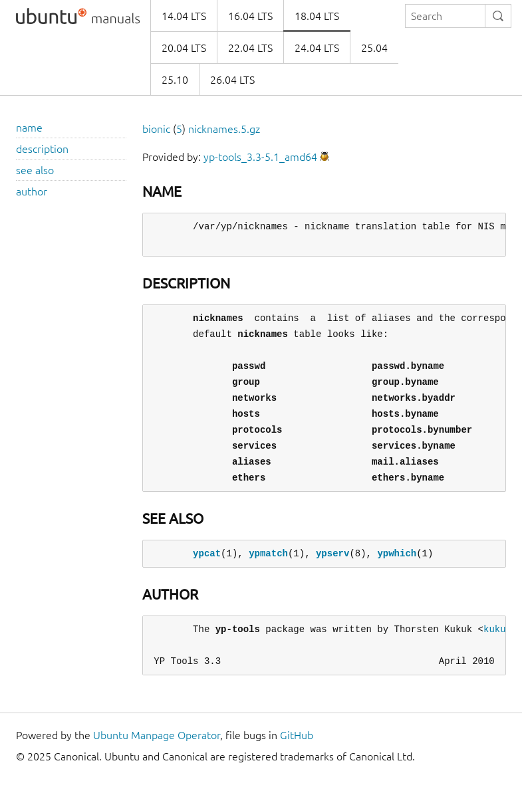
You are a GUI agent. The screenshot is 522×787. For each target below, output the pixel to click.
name (29, 128)
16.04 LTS (250, 16)
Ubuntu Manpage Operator (156, 735)
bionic (156, 129)
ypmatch (268, 553)
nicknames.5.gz (224, 129)
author (31, 191)
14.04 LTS (184, 16)
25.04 (374, 48)
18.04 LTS (317, 16)
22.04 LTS (250, 48)
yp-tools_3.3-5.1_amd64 (260, 157)
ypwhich (396, 553)
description (42, 149)
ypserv (332, 553)
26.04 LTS (232, 80)
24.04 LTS (317, 48)
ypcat (207, 553)
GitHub (296, 735)
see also (35, 170)
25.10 (175, 80)
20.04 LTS (184, 48)
